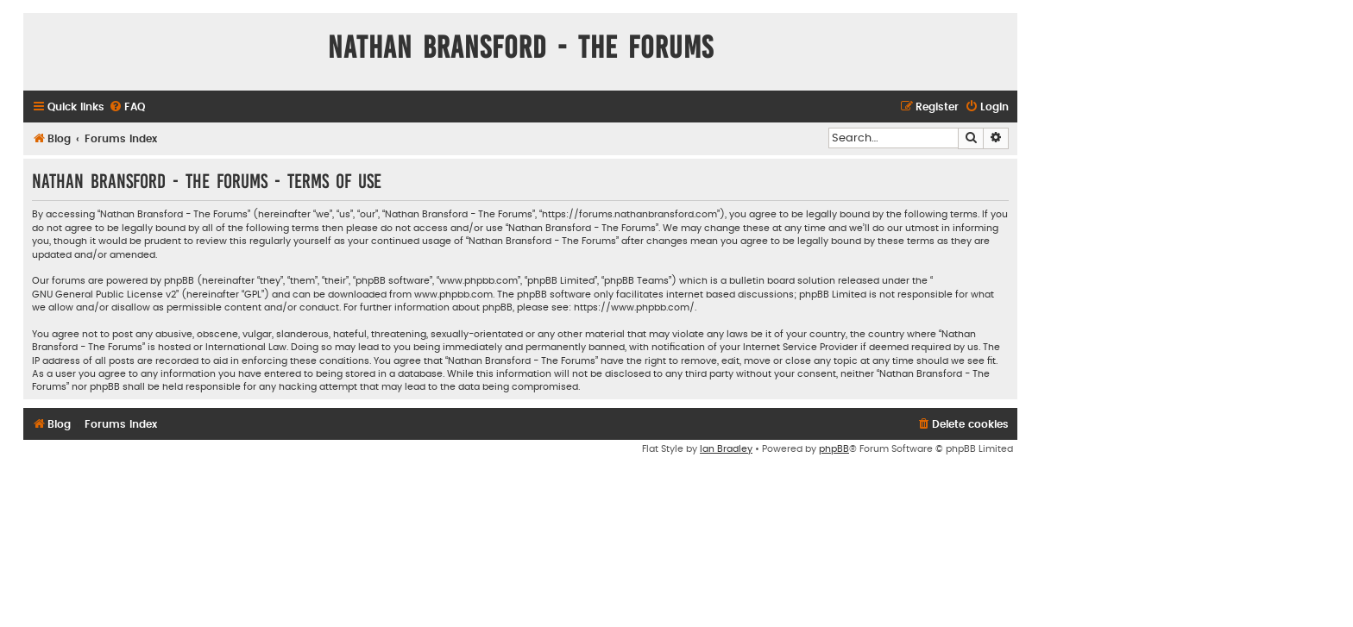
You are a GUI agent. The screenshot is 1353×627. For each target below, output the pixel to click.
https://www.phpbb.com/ (634, 307)
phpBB (834, 449)
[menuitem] (127, 107)
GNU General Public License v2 (104, 294)
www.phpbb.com (453, 294)
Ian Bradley (726, 449)
